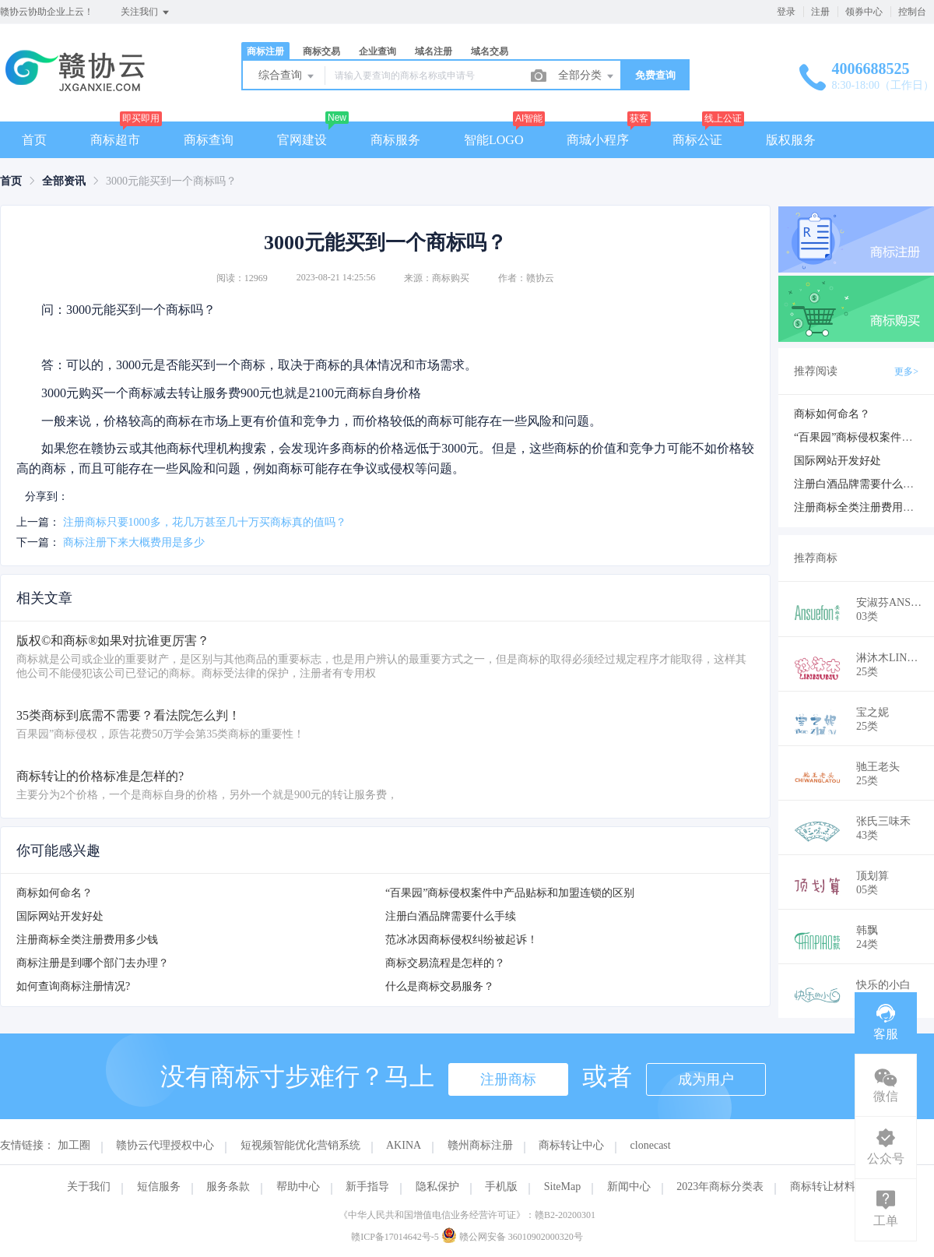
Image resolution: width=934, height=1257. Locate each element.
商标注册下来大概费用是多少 (134, 542)
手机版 (501, 1186)
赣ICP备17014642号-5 (395, 1236)
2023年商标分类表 (720, 1186)
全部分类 (587, 76)
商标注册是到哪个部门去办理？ (92, 963)
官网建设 (302, 139)
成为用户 (706, 1079)
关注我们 (146, 12)
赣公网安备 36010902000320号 (512, 1236)
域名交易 (489, 51)
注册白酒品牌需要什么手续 (450, 916)
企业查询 (377, 51)
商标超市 (115, 139)
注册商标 (508, 1079)
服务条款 (228, 1186)
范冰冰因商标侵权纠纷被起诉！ (461, 939)
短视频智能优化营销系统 (300, 1145)
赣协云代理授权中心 (165, 1145)
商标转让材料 (822, 1186)
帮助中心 (298, 1186)
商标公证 (697, 139)
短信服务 (159, 1186)
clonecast (650, 1145)
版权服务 (791, 139)
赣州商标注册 (480, 1145)
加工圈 (74, 1145)
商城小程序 (598, 139)
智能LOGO (493, 139)
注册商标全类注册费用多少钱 (87, 939)
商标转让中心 (571, 1145)
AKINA (403, 1145)
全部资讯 (64, 181)
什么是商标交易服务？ (439, 986)
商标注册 (265, 51)
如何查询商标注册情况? (73, 986)
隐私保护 (437, 1186)
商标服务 (395, 139)
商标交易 (321, 51)
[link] (11, 181)
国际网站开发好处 (60, 916)
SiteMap (562, 1186)
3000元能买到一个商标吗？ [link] (171, 181)
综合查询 (287, 76)
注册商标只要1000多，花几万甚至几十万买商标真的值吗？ (204, 522)
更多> (906, 371)
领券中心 (864, 11)
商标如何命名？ (54, 893)
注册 (820, 11)
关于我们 (89, 1186)
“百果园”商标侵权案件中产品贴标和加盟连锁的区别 (509, 893)
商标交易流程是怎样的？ (445, 963)
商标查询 (209, 139)
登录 (786, 11)
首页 (34, 139)
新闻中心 (629, 1186)
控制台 (912, 11)
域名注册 (433, 51)
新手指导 (367, 1186)
